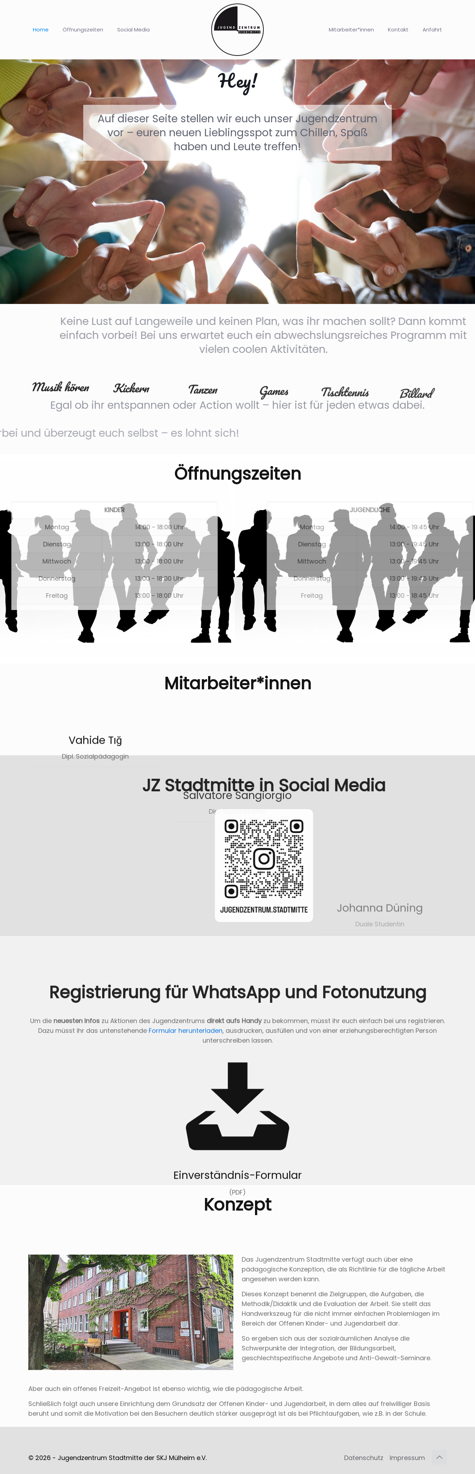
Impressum (407, 1457)
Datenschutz (363, 1457)
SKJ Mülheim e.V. (181, 1457)
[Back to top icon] (439, 1457)
